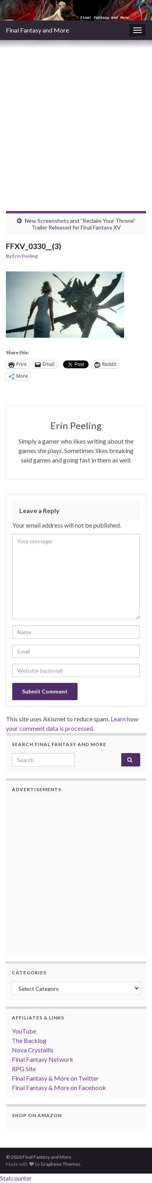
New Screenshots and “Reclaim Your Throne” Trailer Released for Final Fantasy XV (80, 224)
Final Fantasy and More (37, 30)
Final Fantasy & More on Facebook (59, 1087)
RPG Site (24, 1068)
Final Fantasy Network (42, 1059)
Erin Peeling (24, 256)
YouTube (24, 1031)
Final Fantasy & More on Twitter (55, 1078)
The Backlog (29, 1040)
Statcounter (16, 1178)
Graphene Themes (60, 1164)
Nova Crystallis (33, 1050)
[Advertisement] (76, 119)
